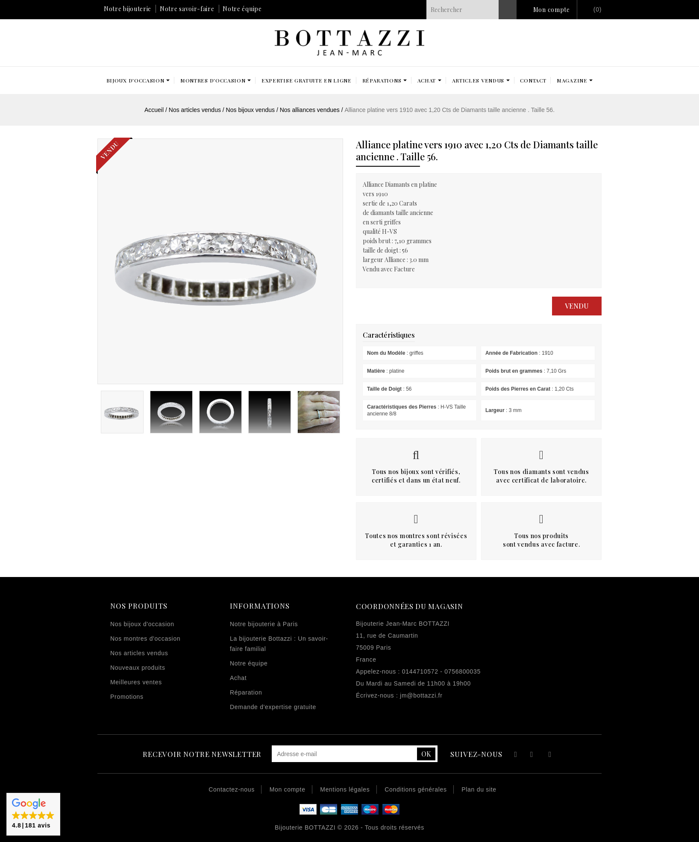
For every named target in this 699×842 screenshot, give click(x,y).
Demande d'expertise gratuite (273, 707)
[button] (33, 814)
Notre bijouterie (127, 9)
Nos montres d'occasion (145, 638)
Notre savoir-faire (187, 9)
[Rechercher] (471, 9)
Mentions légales (345, 789)
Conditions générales (416, 789)
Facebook (515, 755)
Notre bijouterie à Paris (264, 624)
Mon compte (551, 10)
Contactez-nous (232, 789)
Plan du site (478, 789)
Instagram (550, 755)
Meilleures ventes (136, 682)
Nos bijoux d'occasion (142, 624)
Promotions (127, 696)
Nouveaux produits (137, 667)
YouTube (532, 755)
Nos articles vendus (139, 653)
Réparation (246, 692)
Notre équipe (242, 9)
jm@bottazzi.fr (421, 695)
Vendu (577, 305)
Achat (238, 677)
